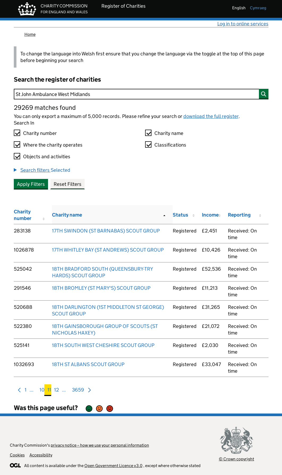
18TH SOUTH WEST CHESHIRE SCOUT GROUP (103, 345)
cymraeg (258, 7)
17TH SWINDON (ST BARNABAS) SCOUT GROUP (106, 231)
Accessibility (40, 455)
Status (180, 215)
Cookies (17, 455)
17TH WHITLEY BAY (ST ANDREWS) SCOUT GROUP (108, 250)
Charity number (40, 133)
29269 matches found (45, 107)
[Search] (141, 94)
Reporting (239, 215)
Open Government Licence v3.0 (113, 465)
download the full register (210, 116)
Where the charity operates (53, 145)
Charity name (168, 133)
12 (56, 391)
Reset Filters (67, 184)
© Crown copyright (236, 458)
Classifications (170, 145)
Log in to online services (242, 24)
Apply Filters (31, 184)
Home (30, 34)
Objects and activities (46, 156)
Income (210, 215)
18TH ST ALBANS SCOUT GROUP (88, 364)
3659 (78, 391)
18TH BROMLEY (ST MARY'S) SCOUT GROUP (101, 288)
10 (42, 391)
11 (49, 391)
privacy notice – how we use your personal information (100, 445)
